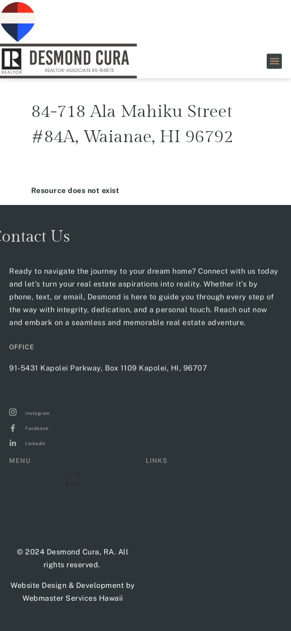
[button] (274, 61)
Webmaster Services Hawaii (72, 598)
